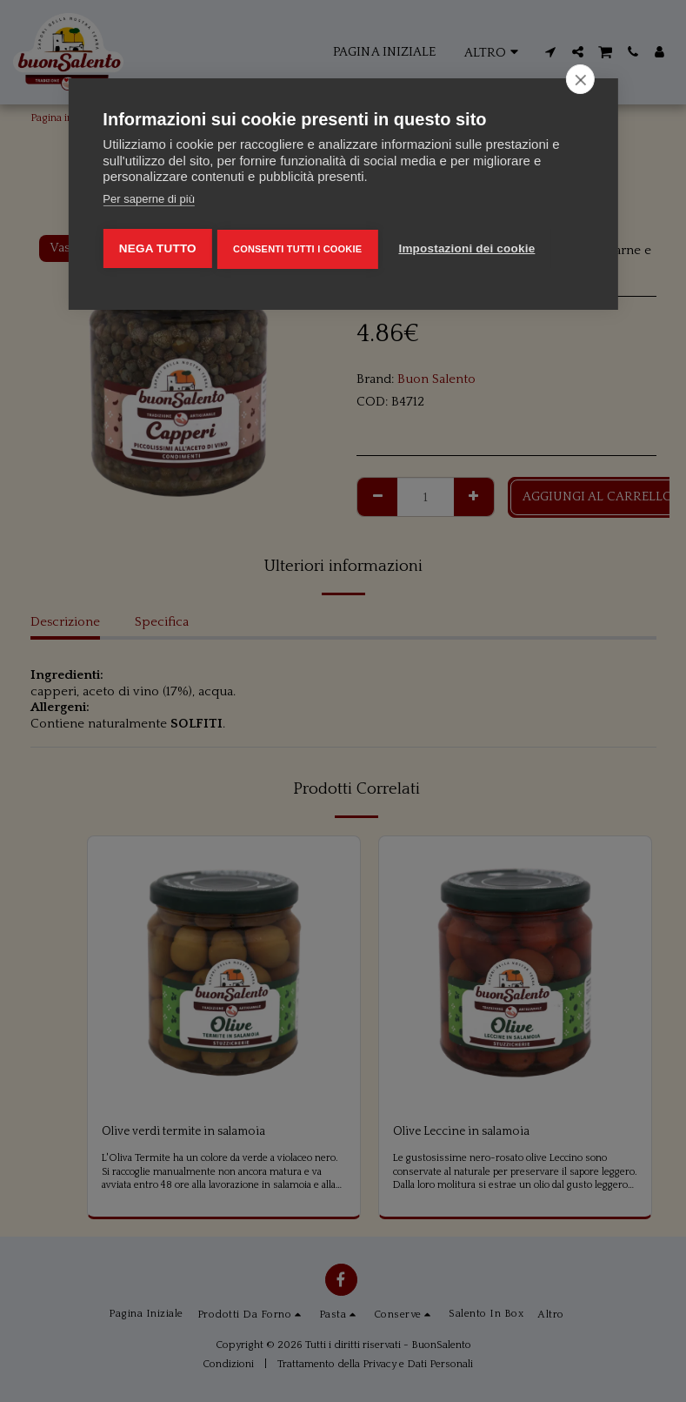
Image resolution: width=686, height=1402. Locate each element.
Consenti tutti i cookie (300, 245)
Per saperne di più (149, 198)
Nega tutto (157, 245)
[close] (580, 79)
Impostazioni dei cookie (473, 245)
